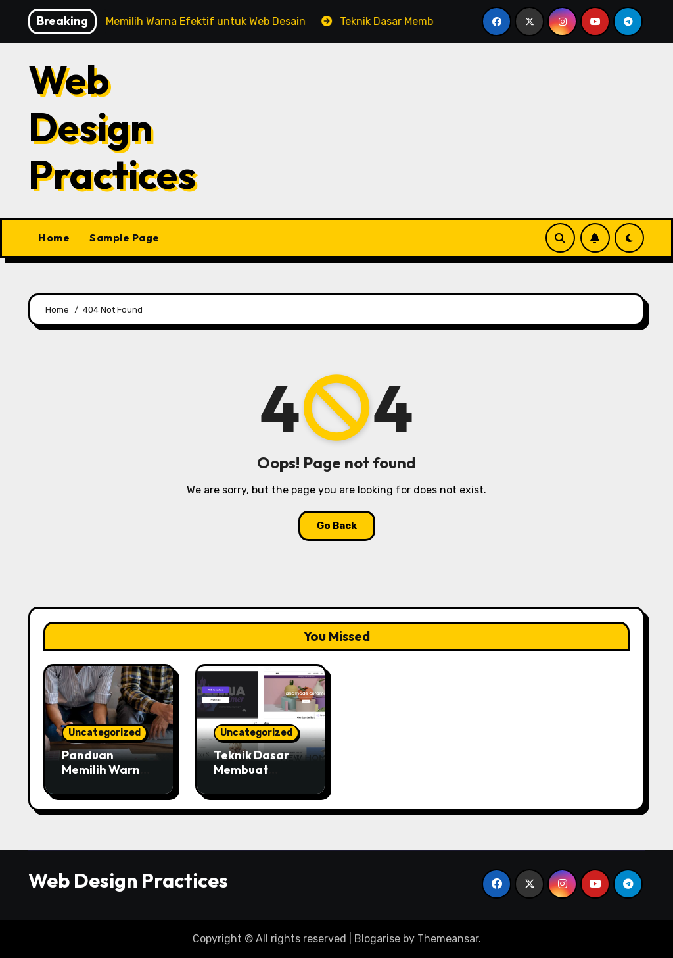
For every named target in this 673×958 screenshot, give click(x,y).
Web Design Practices (112, 127)
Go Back (337, 526)
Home (54, 237)
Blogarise (377, 938)
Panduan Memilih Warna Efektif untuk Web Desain (105, 776)
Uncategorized (104, 732)
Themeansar (447, 938)
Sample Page (124, 237)
